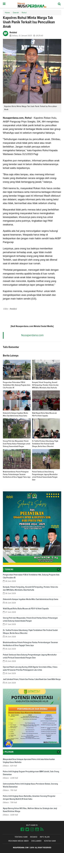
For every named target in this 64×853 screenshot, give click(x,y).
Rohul (24, 13)
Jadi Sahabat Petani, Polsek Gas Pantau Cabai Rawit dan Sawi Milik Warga (32, 679)
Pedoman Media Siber (18, 841)
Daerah (16, 13)
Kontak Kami (50, 841)
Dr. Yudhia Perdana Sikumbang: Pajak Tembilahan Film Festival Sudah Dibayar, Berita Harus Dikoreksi (45, 443)
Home (7, 13)
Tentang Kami (21, 837)
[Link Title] (22, 829)
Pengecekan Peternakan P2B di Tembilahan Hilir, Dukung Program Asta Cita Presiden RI (16, 385)
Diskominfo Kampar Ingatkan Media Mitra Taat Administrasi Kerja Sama (30, 599)
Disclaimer (36, 841)
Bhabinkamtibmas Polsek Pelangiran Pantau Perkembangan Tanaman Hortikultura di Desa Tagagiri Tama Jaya (16, 474)
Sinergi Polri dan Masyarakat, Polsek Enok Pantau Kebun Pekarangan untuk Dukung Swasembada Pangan (16, 443)
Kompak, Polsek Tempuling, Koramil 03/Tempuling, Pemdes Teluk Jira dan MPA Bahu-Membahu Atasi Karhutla (45, 385)
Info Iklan (45, 837)
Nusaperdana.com (32, 335)
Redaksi (33, 837)
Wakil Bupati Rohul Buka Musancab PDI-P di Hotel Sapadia (26, 609)
